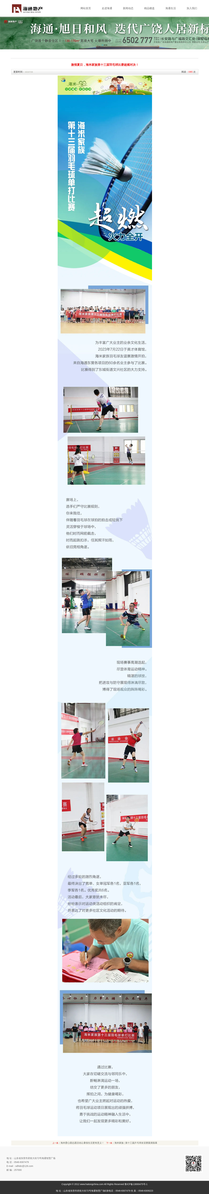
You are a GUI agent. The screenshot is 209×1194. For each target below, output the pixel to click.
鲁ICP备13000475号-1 (136, 1184)
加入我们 (192, 8)
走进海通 (107, 8)
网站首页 (85, 8)
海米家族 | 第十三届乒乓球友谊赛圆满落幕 (135, 1143)
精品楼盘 (149, 8)
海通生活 (170, 8)
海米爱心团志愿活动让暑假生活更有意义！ (82, 1143)
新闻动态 (128, 8)
